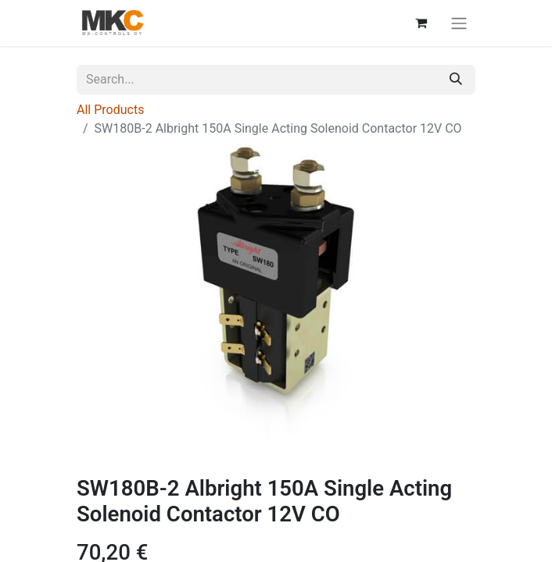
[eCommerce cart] (420, 22)
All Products (110, 109)
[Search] (455, 79)
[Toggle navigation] (459, 23)
